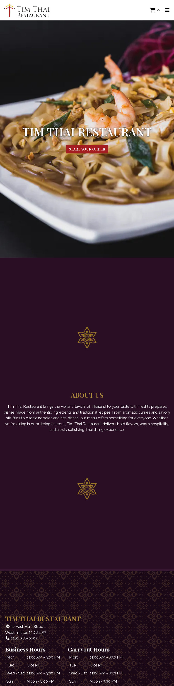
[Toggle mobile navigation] (167, 10)
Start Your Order (87, 149)
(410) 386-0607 (21, 638)
